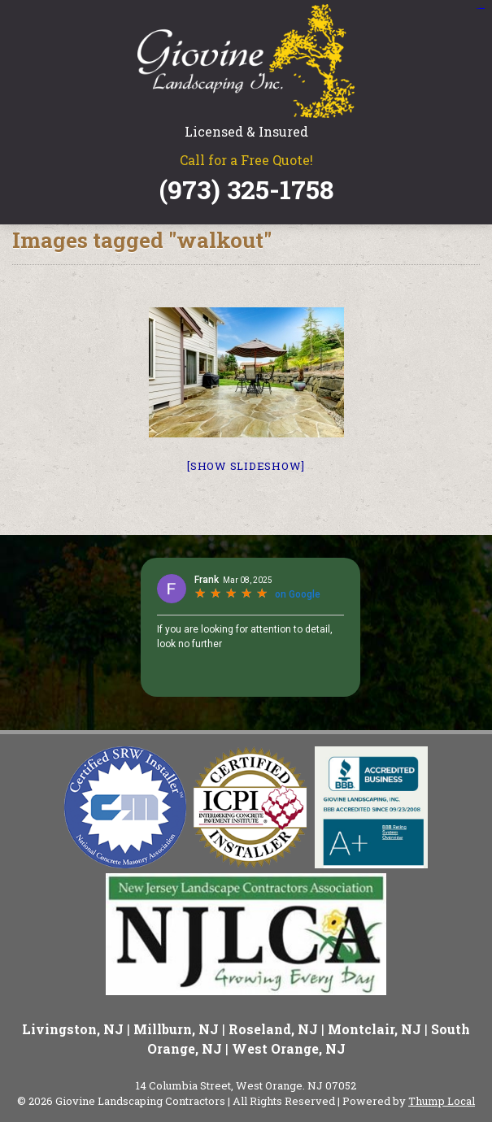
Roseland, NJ (273, 1028)
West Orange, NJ (289, 1048)
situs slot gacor (480, 8)
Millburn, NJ (176, 1028)
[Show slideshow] (246, 466)
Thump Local (441, 1101)
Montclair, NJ (374, 1028)
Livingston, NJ (73, 1028)
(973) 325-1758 (246, 189)
